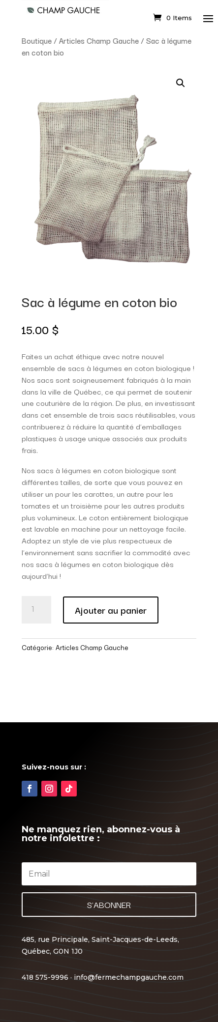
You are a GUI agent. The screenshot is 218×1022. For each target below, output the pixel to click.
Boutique (37, 40)
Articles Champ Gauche (99, 40)
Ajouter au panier (111, 609)
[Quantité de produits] (36, 610)
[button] (180, 83)
